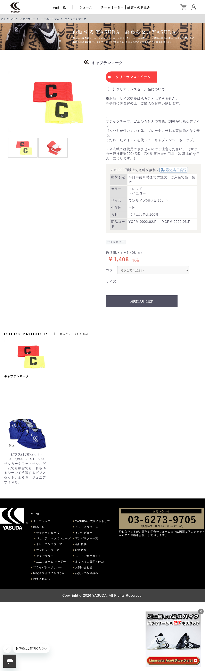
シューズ (85, 7)
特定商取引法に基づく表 (49, 573)
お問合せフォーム (159, 531)
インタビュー (83, 532)
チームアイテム (50, 18)
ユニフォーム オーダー (51, 561)
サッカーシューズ (47, 532)
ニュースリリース (86, 526)
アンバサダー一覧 (86, 538)
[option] (53, 101)
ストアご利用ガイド (88, 555)
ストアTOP (8, 18)
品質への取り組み (86, 573)
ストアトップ (41, 521)
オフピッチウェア (47, 549)
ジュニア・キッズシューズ (53, 538)
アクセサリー (28, 18)
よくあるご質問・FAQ (89, 561)
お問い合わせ (83, 567)
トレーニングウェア (49, 544)
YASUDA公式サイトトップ (92, 521)
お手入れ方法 (41, 578)
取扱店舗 (81, 549)
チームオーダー (112, 7)
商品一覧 (59, 7)
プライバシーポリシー (47, 567)
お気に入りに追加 (141, 301)
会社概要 (81, 544)
